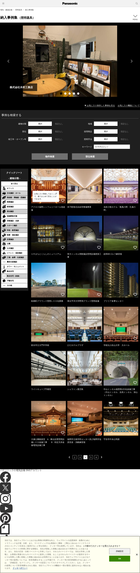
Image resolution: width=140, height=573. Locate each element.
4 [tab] (74, 93)
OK (119, 560)
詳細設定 (120, 553)
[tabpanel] (70, 61)
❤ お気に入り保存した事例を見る (100, 105)
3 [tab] (70, 93)
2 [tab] (65, 93)
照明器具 (18, 10)
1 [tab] (61, 93)
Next (132, 61)
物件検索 (49, 156)
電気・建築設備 (6, 10)
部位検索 (90, 156)
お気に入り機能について (129, 105)
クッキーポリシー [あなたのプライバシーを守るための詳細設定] (20, 570)
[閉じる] (137, 556)
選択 (40, 123)
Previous (8, 61)
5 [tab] (78, 93)
